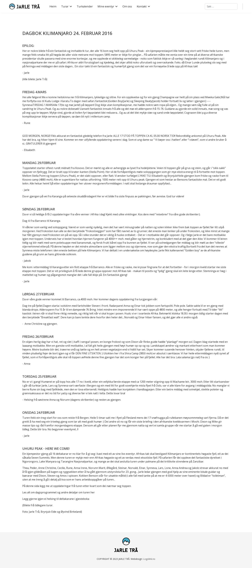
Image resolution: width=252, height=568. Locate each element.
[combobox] (221, 6)
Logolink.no (149, 558)
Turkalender (85, 6)
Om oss (127, 6)
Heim (53, 6)
